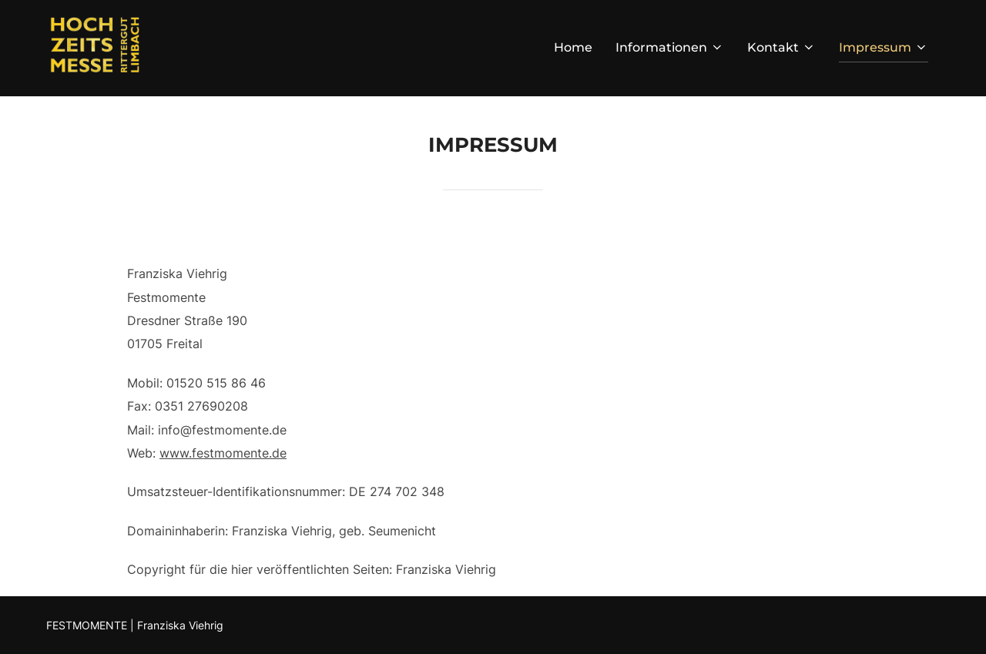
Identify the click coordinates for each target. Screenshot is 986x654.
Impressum (883, 47)
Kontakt (781, 47)
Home (573, 47)
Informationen (669, 47)
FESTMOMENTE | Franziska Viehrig (134, 625)
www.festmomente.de (223, 453)
